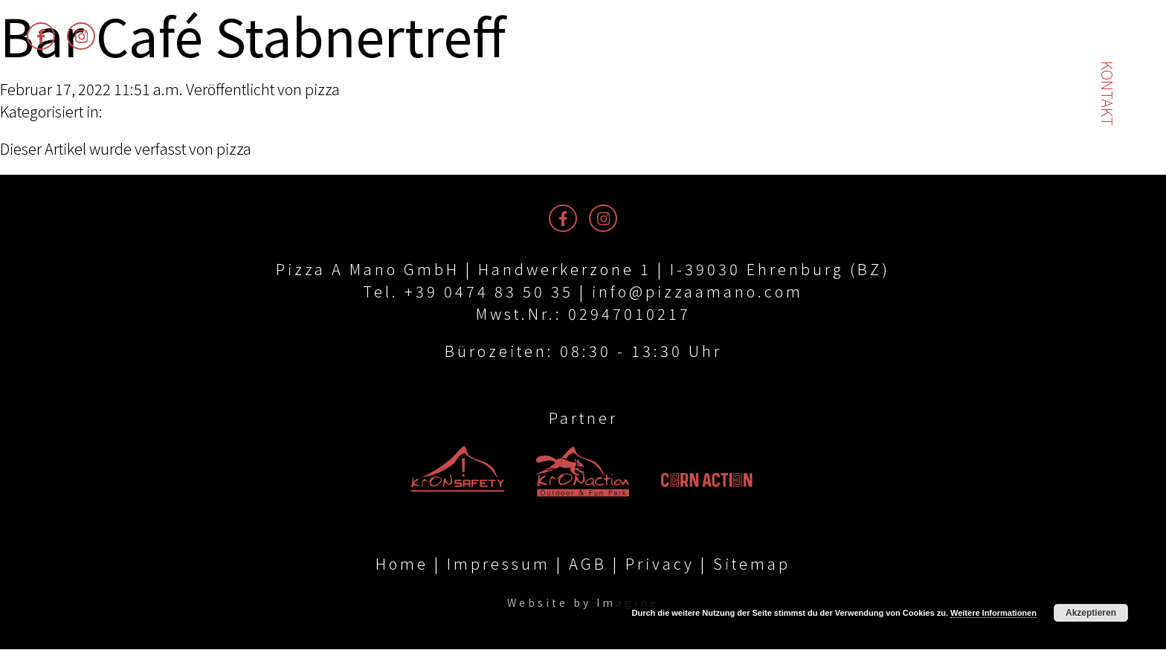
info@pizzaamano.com (697, 291)
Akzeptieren (1091, 613)
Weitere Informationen (993, 612)
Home (402, 564)
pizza (322, 89)
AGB (588, 564)
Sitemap (751, 564)
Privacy (660, 564)
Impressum (498, 564)
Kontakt (1107, 93)
